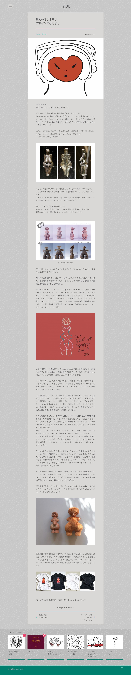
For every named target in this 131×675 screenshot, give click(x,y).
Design (60, 608)
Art (66, 608)
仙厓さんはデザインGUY (44, 616)
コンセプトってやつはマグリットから (86, 617)
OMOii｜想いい (41, 34)
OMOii (16, 632)
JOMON (71, 608)
